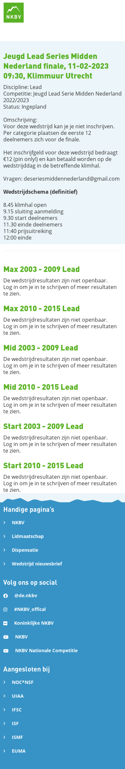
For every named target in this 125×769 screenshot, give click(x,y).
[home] (14, 13)
